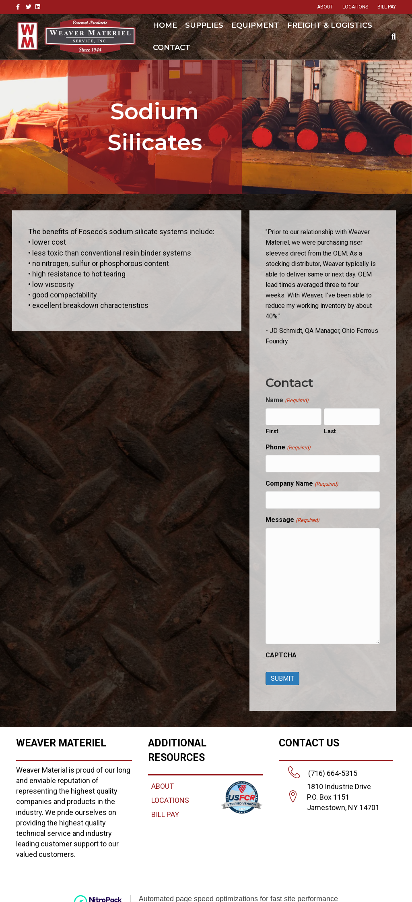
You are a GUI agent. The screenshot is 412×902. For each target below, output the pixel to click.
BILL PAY (386, 7)
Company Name (302, 481)
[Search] (391, 36)
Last (330, 430)
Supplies (204, 25)
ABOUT (325, 7)
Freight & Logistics (329, 25)
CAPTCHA (281, 651)
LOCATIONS (355, 7)
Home (165, 25)
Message (292, 516)
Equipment (255, 25)
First (272, 430)
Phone (288, 446)
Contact (171, 47)
